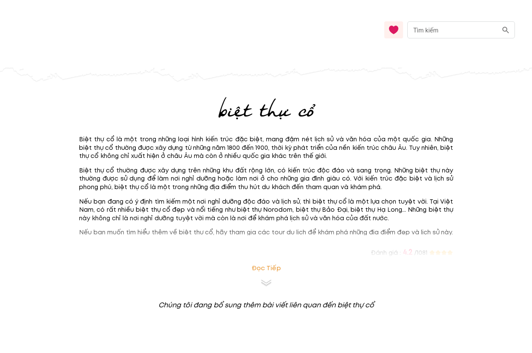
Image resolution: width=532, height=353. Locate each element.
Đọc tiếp (266, 268)
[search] (505, 30)
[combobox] (461, 30)
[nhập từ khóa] (452, 29)
